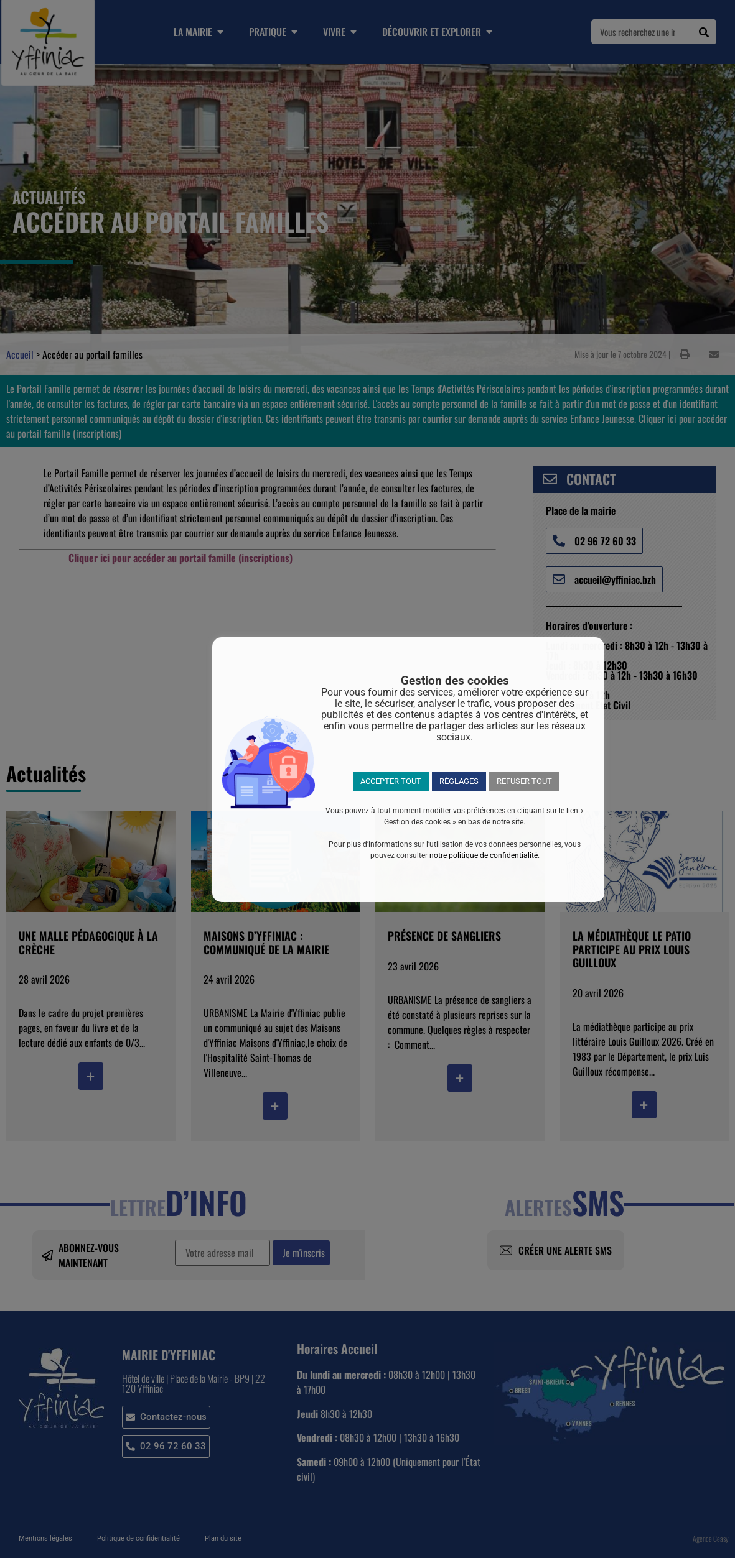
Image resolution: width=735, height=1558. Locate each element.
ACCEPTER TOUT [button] (390, 781)
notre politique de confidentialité (483, 855)
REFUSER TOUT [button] (524, 781)
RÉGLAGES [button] (459, 781)
